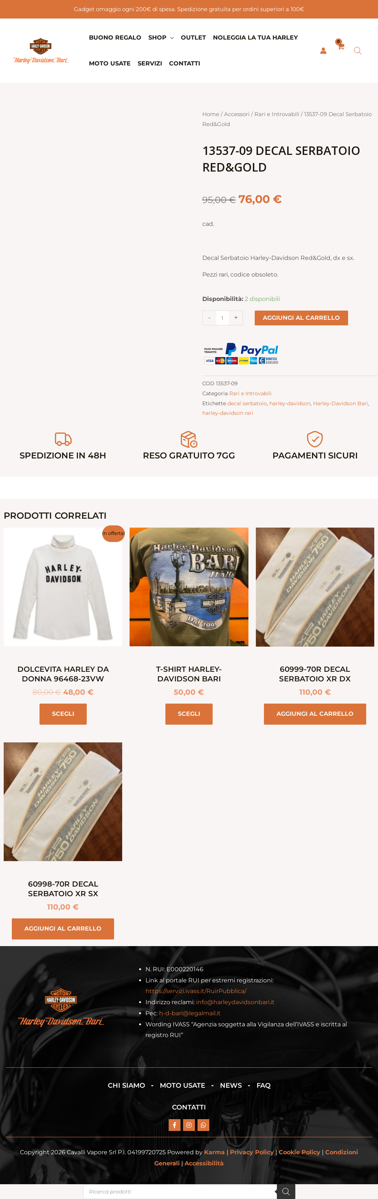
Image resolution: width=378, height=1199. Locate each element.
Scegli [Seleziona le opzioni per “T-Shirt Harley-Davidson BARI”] (189, 713)
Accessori (237, 114)
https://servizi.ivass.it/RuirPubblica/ (195, 991)
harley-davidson (289, 403)
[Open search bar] (357, 50)
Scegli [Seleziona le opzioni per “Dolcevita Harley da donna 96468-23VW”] (63, 713)
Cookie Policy (299, 1152)
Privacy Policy (252, 1152)
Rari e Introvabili (276, 114)
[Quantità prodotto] (222, 318)
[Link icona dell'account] (323, 50)
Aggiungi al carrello (301, 317)
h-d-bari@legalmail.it (190, 1013)
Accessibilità (204, 1163)
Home (210, 114)
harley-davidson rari (227, 413)
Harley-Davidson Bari (340, 403)
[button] (170, 37)
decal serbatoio (247, 403)
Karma (214, 1152)
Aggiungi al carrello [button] (315, 713)
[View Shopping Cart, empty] (340, 50)
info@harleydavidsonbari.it (235, 1002)
